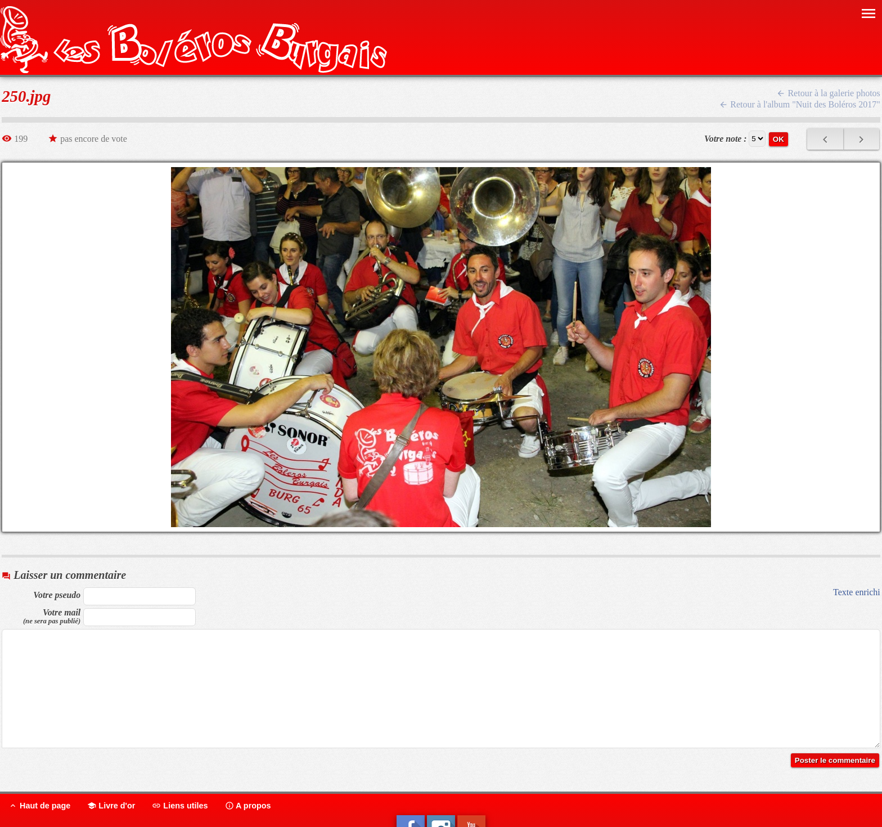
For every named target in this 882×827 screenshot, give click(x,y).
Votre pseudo (56, 595)
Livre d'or (111, 805)
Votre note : (725, 138)
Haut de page (39, 805)
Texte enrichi (856, 592)
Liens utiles (180, 805)
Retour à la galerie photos (828, 93)
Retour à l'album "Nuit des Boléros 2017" (799, 104)
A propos (248, 805)
